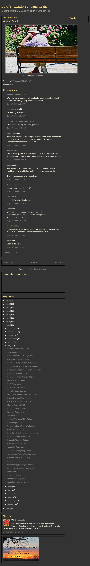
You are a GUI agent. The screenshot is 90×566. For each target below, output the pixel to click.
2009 (8, 325)
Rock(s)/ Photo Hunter (16, 412)
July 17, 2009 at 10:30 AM (17, 145)
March (10, 497)
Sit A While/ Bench (14, 384)
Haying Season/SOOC (16, 405)
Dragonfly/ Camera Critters (18, 440)
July (10, 346)
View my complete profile (13, 532)
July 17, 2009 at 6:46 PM (17, 191)
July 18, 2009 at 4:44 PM (17, 247)
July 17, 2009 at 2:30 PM (17, 160)
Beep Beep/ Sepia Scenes (17, 423)
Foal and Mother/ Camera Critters (20, 377)
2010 (8, 322)
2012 (8, 315)
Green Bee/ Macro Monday (18, 430)
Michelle (10, 185)
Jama (9, 197)
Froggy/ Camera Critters (17, 408)
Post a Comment (12, 252)
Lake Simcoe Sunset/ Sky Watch (20, 356)
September (12, 339)
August (11, 342)
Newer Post (8, 262)
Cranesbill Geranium (15, 447)
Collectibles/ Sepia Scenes (18, 359)
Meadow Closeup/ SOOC (17, 373)
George (10, 226)
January (11, 504)
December (12, 328)
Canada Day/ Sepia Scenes (18, 482)
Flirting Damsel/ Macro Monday (19, 398)
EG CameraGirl (19, 520)
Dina (9, 209)
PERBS (10, 150)
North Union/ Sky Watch (17, 479)
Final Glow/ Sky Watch (16, 387)
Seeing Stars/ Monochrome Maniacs (21, 468)
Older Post (59, 262)
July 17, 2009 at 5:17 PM (17, 179)
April (10, 494)
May (10, 490)
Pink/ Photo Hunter (14, 475)
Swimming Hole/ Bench (16, 352)
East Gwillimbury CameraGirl (24, 7)
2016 (8, 301)
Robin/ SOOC (12, 472)
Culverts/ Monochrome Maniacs (20, 401)
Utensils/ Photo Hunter (16, 380)
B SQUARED (12, 109)
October (11, 335)
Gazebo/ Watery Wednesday (18, 458)
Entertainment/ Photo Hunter (18, 349)
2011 (8, 318)
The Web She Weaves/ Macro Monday (22, 366)
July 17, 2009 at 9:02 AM (16, 116)
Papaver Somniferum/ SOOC (19, 437)
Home (34, 262)
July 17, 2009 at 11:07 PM (17, 204)
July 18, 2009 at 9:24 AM (16, 235)
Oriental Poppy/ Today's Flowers (20, 465)
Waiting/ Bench (13, 415)
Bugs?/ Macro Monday (16, 461)
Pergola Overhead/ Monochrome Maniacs (24, 370)
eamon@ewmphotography (18, 121)
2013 (8, 311)
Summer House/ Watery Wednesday (21, 363)
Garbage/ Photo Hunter (16, 444)
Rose (9, 240)
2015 (8, 304)
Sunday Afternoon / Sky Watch (19, 419)
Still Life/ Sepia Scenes (16, 391)
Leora (9, 165)
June (10, 487)
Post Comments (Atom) (38, 269)
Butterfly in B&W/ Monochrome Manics (22, 433)
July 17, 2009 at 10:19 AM (17, 128)
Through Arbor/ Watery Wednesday (21, 426)
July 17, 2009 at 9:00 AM (16, 104)
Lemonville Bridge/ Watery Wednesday (22, 394)
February (12, 501)
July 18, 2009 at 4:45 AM (16, 221)
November (12, 332)
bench (11, 84)
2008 (8, 509)
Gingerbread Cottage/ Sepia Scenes (21, 454)
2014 (8, 308)
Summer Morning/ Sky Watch (19, 451)
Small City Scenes (14, 95)
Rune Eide (11, 133)
